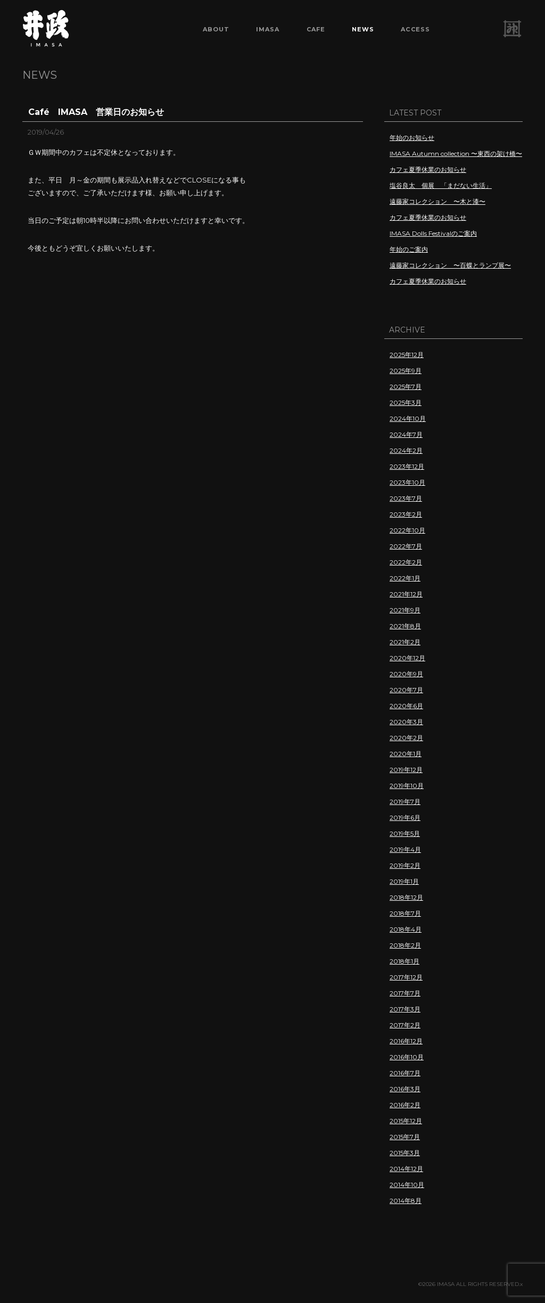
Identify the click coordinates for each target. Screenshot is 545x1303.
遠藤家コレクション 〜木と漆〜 (437, 201)
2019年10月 (407, 786)
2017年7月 (405, 993)
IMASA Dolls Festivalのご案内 (433, 233)
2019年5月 (405, 833)
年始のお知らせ (412, 138)
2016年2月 (405, 1105)
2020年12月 (407, 658)
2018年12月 (406, 897)
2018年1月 (404, 961)
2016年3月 (405, 1089)
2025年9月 (406, 371)
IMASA (268, 29)
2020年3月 (406, 722)
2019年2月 (405, 865)
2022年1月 (405, 578)
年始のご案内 (409, 249)
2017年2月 (405, 1025)
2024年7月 (406, 434)
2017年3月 (405, 1009)
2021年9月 (405, 610)
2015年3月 (405, 1153)
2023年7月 (406, 498)
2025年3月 (406, 402)
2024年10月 (408, 418)
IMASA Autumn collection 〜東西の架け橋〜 (456, 153)
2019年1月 (404, 881)
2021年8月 (405, 626)
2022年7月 (406, 546)
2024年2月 (406, 450)
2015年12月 (406, 1121)
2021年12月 (406, 594)
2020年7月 (406, 690)
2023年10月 (407, 482)
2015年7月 (405, 1137)
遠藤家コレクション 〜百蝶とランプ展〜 (450, 265)
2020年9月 (406, 674)
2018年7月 (405, 913)
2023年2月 (406, 514)
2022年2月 (406, 562)
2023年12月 (407, 466)
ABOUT (216, 29)
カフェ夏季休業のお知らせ (428, 169)
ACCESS (415, 29)
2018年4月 (406, 929)
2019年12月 (406, 770)
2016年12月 (406, 1041)
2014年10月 (407, 1185)
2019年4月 (405, 849)
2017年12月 (406, 977)
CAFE (316, 29)
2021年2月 (405, 642)
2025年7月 (406, 387)
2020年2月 (406, 738)
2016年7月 (405, 1073)
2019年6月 (405, 817)
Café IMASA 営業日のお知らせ (96, 112)
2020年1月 (406, 754)
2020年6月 (406, 706)
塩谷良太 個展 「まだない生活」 (441, 185)
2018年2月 (405, 945)
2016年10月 (407, 1057)
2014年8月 (406, 1201)
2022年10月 (407, 530)
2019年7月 (405, 802)
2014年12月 (406, 1169)
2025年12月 (407, 355)
